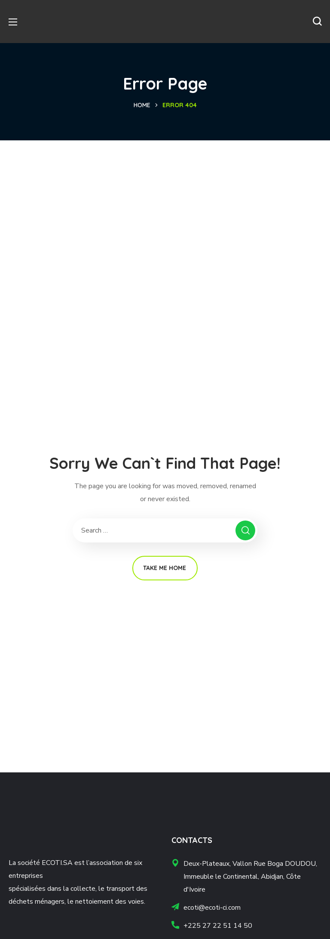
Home (142, 105)
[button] (317, 21)
